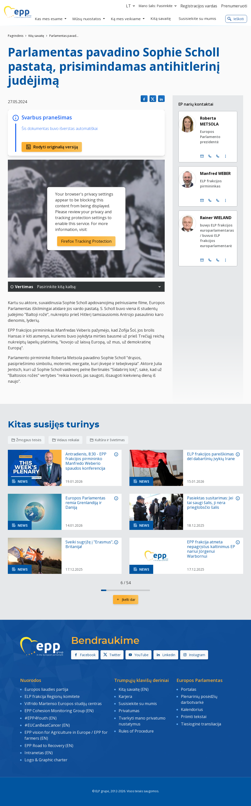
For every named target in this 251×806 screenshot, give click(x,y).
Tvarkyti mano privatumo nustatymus (142, 720)
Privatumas (129, 710)
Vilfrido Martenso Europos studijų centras (63, 703)
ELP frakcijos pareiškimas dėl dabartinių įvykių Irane (211, 456)
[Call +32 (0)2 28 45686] (210, 156)
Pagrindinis (15, 36)
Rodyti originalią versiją (51, 147)
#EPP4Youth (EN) (41, 717)
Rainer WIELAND (215, 217)
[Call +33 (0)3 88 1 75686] (218, 156)
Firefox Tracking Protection (86, 241)
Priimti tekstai (193, 716)
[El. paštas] (202, 156)
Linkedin (165, 654)
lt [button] (131, 6)
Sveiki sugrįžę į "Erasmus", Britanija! (89, 544)
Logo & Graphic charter (46, 758)
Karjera (125, 696)
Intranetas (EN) (39, 751)
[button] (160, 287)
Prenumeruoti (234, 6)
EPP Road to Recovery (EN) (49, 744)
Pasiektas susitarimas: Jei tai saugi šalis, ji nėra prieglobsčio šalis (210, 503)
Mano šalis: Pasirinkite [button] (158, 6)
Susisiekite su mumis (138, 703)
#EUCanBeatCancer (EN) (47, 724)
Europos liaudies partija (46, 689)
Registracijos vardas (198, 6)
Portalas (188, 689)
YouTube (138, 654)
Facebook (85, 654)
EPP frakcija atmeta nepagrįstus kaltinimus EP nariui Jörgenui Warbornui (211, 549)
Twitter (112, 654)
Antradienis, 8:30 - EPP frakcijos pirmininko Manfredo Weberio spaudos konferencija (85, 461)
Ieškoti (235, 18)
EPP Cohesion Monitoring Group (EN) (59, 710)
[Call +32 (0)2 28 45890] (210, 200)
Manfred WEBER (215, 173)
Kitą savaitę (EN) (134, 689)
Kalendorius (192, 709)
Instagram (194, 654)
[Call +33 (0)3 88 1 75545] (218, 260)
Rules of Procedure (136, 730)
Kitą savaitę (36, 36)
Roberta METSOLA (209, 121)
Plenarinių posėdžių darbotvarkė (199, 699)
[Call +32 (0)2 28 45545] (210, 260)
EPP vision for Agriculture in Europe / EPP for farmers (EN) (66, 734)
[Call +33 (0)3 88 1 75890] (218, 200)
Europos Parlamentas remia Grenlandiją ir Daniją (85, 503)
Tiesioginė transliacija (201, 723)
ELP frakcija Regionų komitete (52, 696)
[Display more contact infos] (225, 156)
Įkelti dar (125, 599)
